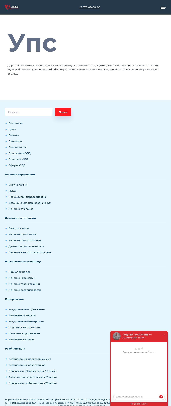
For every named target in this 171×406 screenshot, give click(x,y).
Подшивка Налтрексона (24, 327)
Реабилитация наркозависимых (30, 359)
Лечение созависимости (25, 290)
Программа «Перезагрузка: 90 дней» (33, 371)
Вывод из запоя (19, 228)
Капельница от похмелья (25, 240)
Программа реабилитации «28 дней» (33, 383)
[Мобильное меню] (163, 7)
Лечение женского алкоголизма (30, 252)
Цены (12, 129)
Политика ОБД (18, 159)
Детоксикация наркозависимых (30, 202)
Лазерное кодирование (24, 333)
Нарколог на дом (20, 271)
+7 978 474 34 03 (89, 7)
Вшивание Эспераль (22, 315)
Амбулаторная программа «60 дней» (33, 377)
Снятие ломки (18, 184)
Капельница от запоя (23, 234)
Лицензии (15, 141)
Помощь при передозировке (28, 196)
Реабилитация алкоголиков (27, 365)
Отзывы (14, 135)
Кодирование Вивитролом (26, 321)
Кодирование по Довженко (27, 309)
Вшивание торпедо (21, 339)
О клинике (16, 123)
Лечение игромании (22, 277)
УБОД (12, 190)
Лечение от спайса (21, 208)
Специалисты (17, 147)
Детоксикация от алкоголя (26, 246)
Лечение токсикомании (24, 283)
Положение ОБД (20, 153)
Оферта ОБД (17, 165)
